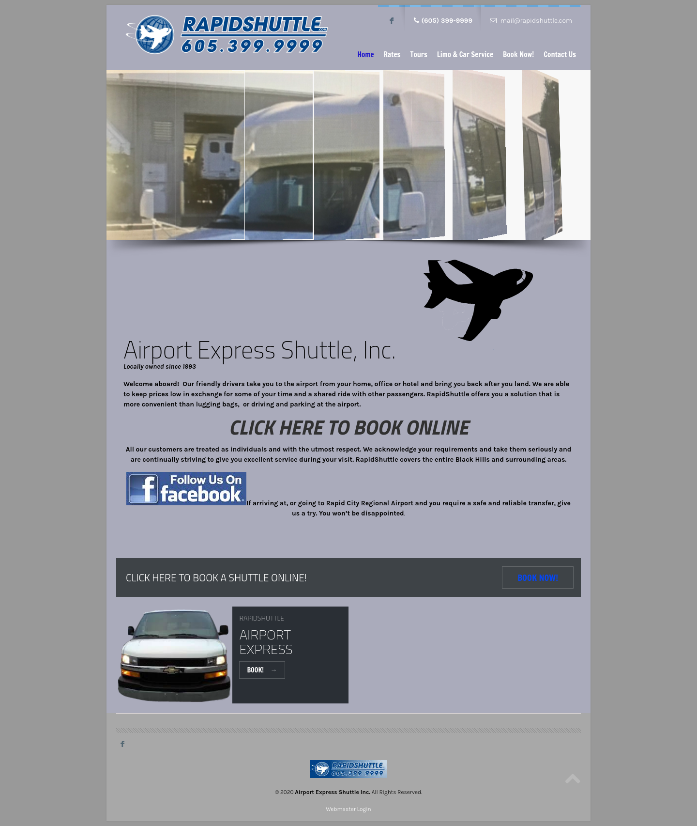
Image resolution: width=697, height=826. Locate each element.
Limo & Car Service (465, 54)
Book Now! (518, 54)
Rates (391, 54)
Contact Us (560, 54)
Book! (262, 670)
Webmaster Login (348, 809)
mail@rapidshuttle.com (536, 20)
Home (365, 54)
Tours (418, 54)
